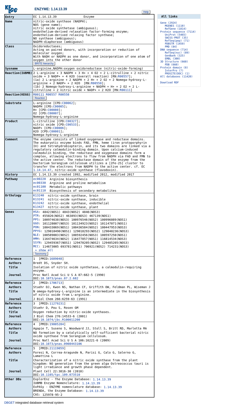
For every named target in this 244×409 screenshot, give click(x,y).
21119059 (56, 348)
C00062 (67, 103)
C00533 (71, 125)
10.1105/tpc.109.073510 (60, 375)
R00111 (125, 90)
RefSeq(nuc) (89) (177, 52)
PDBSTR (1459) (175, 43)
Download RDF (169, 82)
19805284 (56, 324)
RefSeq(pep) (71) (177, 40)
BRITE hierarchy (44, 63)
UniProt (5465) (175, 34)
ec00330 (39, 183)
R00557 (123, 76)
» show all (43, 250)
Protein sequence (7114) (178, 31)
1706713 (55, 283)
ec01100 (39, 187)
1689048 (55, 259)
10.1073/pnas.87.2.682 (59, 278)
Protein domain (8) (174, 67)
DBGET (9, 403)
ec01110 (39, 191)
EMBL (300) (172, 58)
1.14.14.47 (42, 170)
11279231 (56, 304)
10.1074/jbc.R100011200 (60, 320)
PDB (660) (172, 64)
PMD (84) (171, 46)
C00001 (54, 131)
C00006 (58, 128)
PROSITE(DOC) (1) (177, 73)
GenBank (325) (175, 55)
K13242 (38, 203)
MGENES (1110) (175, 25)
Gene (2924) (168, 22)
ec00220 (39, 179)
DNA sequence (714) (174, 49)
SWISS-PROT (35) (176, 37)
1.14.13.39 (102, 379)
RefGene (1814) (175, 28)
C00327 (71, 121)
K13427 (38, 207)
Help (146, 11)
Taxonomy (40, 254)
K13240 (38, 195)
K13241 (38, 199)
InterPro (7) (174, 70)
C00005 (58, 107)
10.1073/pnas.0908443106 (61, 344)
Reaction (40, 98)
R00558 (96, 83)
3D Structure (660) (174, 61)
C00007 (53, 113)
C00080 (53, 110)
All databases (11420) (176, 76)
